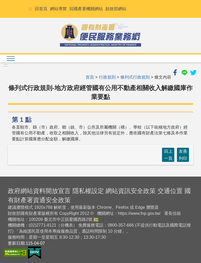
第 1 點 (21, 119)
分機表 (66, 225)
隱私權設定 (88, 190)
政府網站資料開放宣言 (39, 190)
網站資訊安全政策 (130, 190)
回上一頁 (168, 155)
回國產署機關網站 (86, 9)
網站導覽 (58, 9)
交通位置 (170, 190)
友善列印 (183, 155)
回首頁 (41, 9)
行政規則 (107, 77)
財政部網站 (115, 9)
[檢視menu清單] (10, 58)
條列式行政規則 (135, 77)
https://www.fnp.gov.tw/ (139, 213)
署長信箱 (172, 213)
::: (30, 9)
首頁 (90, 77)
